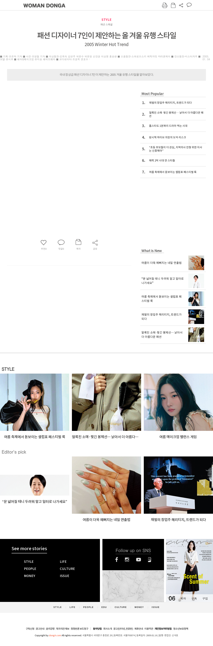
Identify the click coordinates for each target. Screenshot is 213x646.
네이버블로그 (149, 559)
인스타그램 (127, 559)
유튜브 (138, 559)
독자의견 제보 (62, 628)
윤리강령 (50, 628)
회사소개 (107, 628)
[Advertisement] (60, 171)
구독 (194, 598)
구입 (205, 598)
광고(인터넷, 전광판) (123, 628)
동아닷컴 (97, 628)
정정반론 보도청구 (79, 628)
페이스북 (116, 559)
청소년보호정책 (180, 628)
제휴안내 (138, 628)
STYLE (106, 20)
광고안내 (40, 628)
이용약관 (148, 628)
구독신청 (30, 628)
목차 (183, 598)
